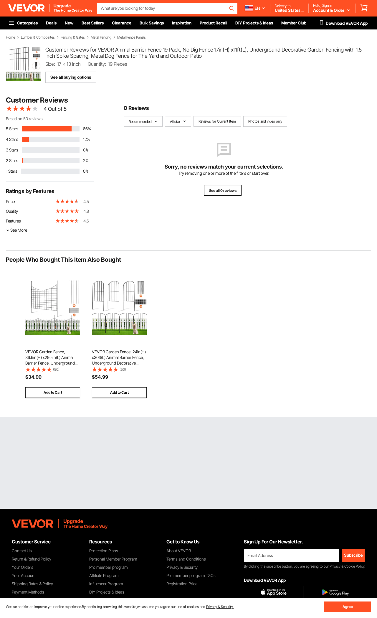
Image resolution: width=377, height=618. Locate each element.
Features (13, 220)
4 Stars (12, 139)
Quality (12, 211)
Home (10, 37)
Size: (50, 64)
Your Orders (22, 567)
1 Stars (11, 171)
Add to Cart (53, 392)
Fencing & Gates (73, 37)
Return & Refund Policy (31, 558)
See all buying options (70, 77)
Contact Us (22, 550)
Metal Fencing (101, 37)
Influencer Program (106, 583)
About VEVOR (178, 550)
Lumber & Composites (38, 37)
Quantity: (97, 64)
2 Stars (12, 160)
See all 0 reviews (223, 190)
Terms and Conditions (186, 558)
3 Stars (12, 149)
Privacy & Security (182, 567)
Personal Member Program (113, 558)
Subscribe (353, 555)
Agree (348, 606)
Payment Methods (28, 591)
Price (10, 201)
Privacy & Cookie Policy (347, 566)
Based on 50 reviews (24, 118)
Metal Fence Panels (131, 37)
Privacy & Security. (220, 606)
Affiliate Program (104, 575)
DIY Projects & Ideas (106, 591)
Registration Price (181, 583)
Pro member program (108, 567)
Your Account (24, 575)
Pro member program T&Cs (191, 575)
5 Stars (12, 128)
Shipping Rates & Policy (32, 583)
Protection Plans (103, 550)
